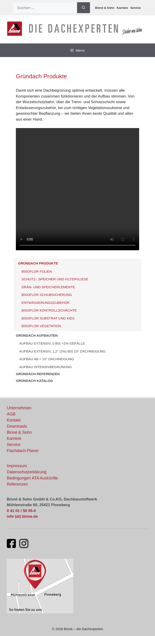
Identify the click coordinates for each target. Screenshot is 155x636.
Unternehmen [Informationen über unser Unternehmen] (19, 408)
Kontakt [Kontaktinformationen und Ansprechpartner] (14, 420)
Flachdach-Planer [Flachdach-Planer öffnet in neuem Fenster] (23, 450)
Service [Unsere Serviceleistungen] (13, 444)
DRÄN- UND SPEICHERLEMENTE (48, 287)
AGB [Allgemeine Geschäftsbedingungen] (11, 414)
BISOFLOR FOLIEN (37, 271)
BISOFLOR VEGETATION (41, 326)
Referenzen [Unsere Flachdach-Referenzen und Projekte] (17, 484)
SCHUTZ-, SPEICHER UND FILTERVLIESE (55, 279)
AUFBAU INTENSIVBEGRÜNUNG (45, 367)
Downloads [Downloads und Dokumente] (17, 426)
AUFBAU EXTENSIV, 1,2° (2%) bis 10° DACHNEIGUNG (62, 351)
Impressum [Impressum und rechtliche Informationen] (17, 466)
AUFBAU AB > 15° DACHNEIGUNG (46, 359)
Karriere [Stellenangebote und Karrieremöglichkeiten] (14, 438)
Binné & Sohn (104, 8)
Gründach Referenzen (38, 374)
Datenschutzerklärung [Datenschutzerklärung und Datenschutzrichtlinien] (26, 472)
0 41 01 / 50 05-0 (21, 511)
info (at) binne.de (22, 516)
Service (135, 8)
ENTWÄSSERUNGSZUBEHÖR (46, 303)
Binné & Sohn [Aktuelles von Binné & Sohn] (19, 432)
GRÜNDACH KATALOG (34, 381)
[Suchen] (83, 7)
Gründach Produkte (38, 263)
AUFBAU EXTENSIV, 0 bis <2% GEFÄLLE (52, 343)
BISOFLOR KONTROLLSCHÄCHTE (49, 310)
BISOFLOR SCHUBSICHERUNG (47, 295)
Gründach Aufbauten (37, 335)
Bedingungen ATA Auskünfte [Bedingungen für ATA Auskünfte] (32, 478)
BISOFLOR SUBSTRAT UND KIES (48, 318)
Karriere (122, 8)
